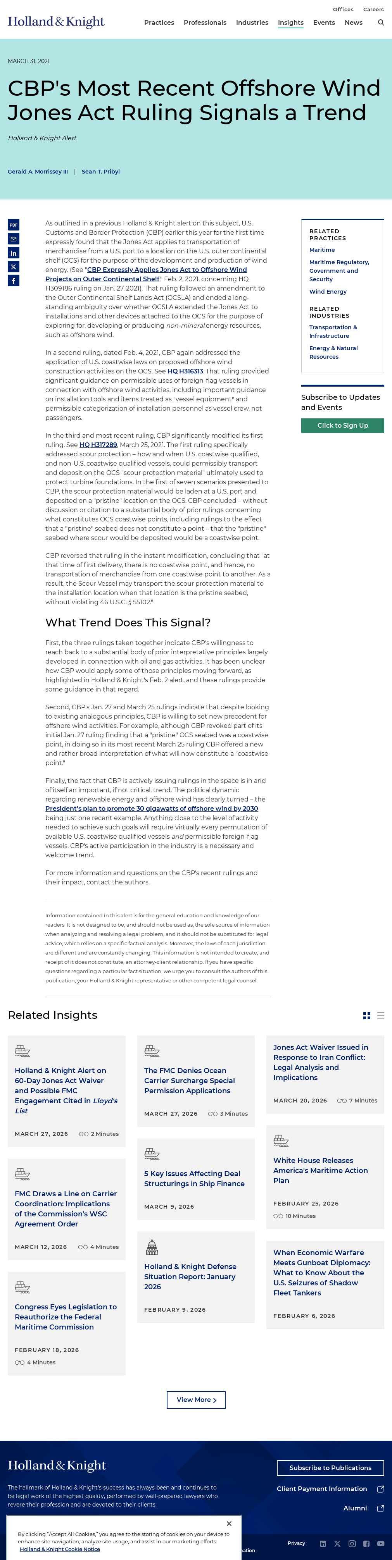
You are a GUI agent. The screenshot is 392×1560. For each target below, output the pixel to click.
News (354, 22)
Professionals (205, 22)
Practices (159, 22)
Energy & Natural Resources (333, 352)
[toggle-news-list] (380, 1015)
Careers (373, 9)
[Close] (229, 1539)
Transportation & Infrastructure (333, 331)
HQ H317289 (98, 445)
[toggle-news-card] (366, 1015)
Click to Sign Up (343, 425)
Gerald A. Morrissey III (38, 171)
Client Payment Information (322, 1489)
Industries (252, 22)
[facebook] (366, 1544)
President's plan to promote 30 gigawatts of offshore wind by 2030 (151, 808)
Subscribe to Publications (330, 1468)
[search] (381, 22)
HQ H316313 (185, 371)
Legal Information (241, 1546)
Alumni (355, 1508)
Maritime (322, 249)
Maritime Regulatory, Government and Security (339, 271)
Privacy (296, 1543)
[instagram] (352, 1544)
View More (194, 1399)
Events (324, 22)
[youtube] (380, 1544)
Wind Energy (328, 291)
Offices (343, 9)
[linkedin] (323, 1544)
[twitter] (337, 1544)
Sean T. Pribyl (101, 171)
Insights (291, 22)
